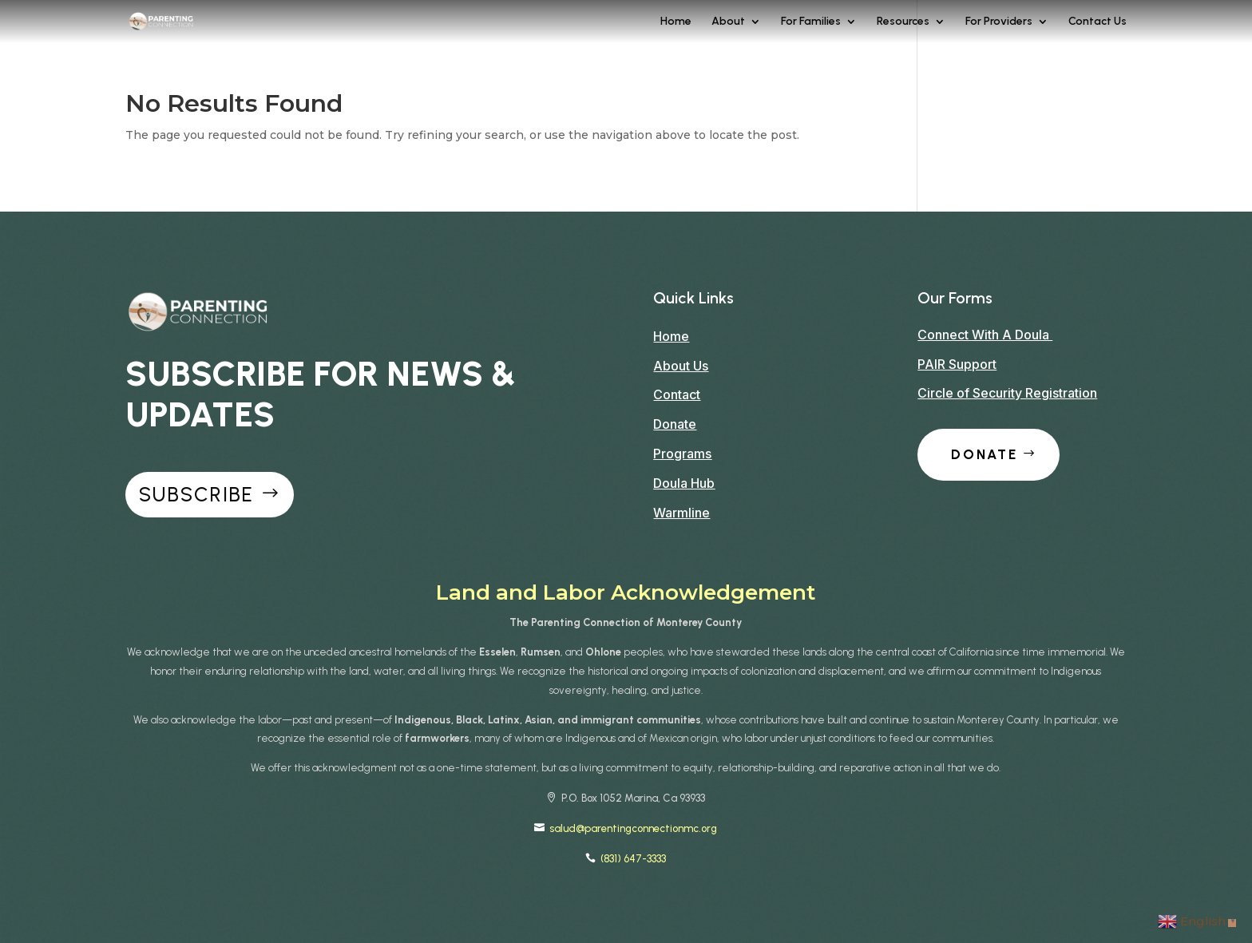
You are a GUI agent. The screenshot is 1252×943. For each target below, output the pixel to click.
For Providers (998, 22)
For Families (811, 22)
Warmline (681, 513)
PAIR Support (956, 364)
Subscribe (196, 494)
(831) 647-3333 (633, 859)
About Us (680, 366)
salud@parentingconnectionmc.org (633, 828)
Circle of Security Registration (1007, 393)
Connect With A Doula (984, 335)
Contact (676, 394)
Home (675, 22)
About (728, 22)
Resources (903, 22)
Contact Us (1097, 22)
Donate (674, 424)
